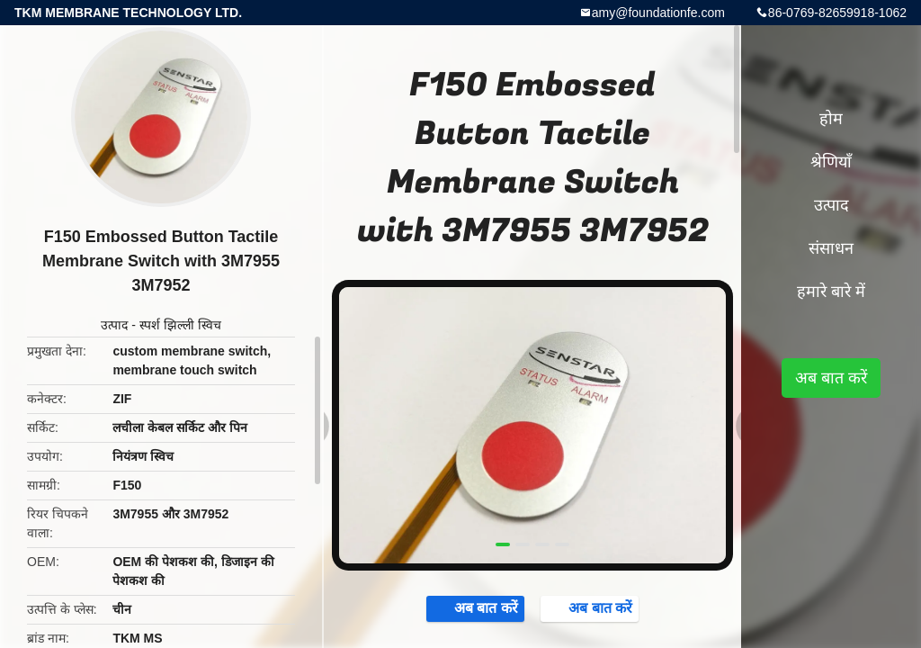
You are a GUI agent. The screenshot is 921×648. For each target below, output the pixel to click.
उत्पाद (114, 325)
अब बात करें (470, 609)
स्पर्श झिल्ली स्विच (180, 325)
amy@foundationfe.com (658, 12)
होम (831, 119)
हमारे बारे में (831, 292)
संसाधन (831, 248)
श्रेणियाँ (831, 162)
